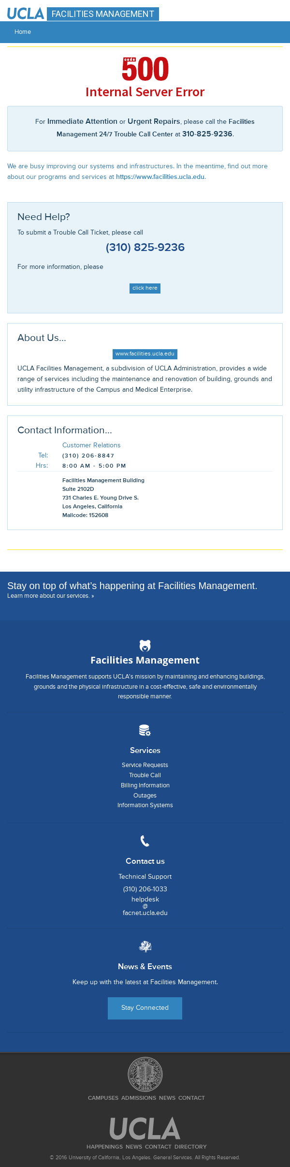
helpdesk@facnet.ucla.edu (145, 906)
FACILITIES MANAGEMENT (103, 14)
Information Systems (145, 805)
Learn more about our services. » (50, 596)
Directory (190, 1147)
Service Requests (145, 765)
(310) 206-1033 (145, 889)
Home (22, 32)
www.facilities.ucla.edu (145, 354)
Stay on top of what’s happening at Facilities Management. (132, 585)
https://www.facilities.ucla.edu (160, 177)
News (167, 1098)
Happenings (105, 1147)
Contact (191, 1098)
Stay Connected (145, 1008)
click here (145, 288)
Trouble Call (145, 775)
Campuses (103, 1098)
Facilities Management (145, 659)
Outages (145, 796)
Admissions (138, 1098)
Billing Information (145, 786)
